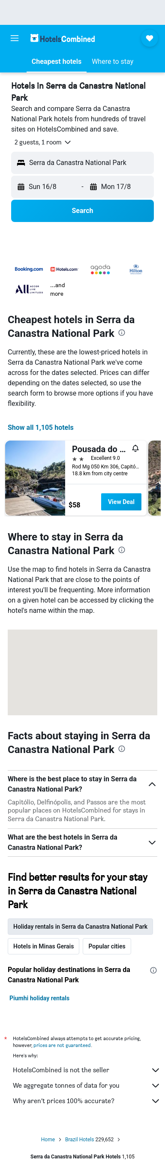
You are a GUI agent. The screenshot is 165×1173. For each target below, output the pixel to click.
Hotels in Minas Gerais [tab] (43, 946)
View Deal (121, 501)
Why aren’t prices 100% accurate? (87, 1101)
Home (48, 1140)
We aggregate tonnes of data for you (87, 1085)
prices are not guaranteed (62, 1045)
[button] (14, 38)
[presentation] (122, 332)
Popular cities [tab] (106, 946)
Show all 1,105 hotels (41, 427)
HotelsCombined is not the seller (87, 1070)
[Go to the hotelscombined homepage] (62, 38)
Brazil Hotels (79, 1140)
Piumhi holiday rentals (39, 998)
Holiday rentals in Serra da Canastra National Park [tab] (80, 926)
